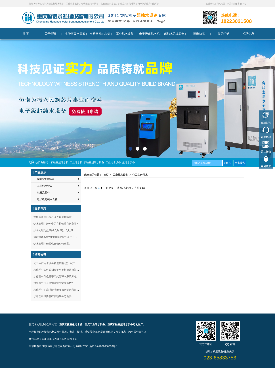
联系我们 (231, 3)
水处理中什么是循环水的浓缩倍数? (53, 283)
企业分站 (210, 3)
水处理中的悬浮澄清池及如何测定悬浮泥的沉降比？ (62, 289)
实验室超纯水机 (59, 162)
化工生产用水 (140, 174)
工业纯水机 (76, 162)
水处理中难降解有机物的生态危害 (52, 296)
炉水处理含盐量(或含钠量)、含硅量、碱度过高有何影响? (65, 230)
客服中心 (242, 3)
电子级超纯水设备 (47, 199)
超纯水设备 (128, 162)
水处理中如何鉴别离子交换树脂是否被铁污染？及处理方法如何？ (70, 269)
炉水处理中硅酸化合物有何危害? (51, 243)
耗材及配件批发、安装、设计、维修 (69, 331)
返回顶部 (266, 166)
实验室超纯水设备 (94, 162)
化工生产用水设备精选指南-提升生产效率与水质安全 (63, 263)
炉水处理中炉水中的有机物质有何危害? (55, 223)
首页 (105, 174)
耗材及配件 (43, 192)
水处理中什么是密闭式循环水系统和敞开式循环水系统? (64, 276)
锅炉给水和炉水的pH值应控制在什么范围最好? (59, 236)
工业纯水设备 (113, 162)
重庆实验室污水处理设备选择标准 (52, 217)
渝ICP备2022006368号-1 (103, 346)
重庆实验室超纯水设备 (120, 324)
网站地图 (221, 3)
